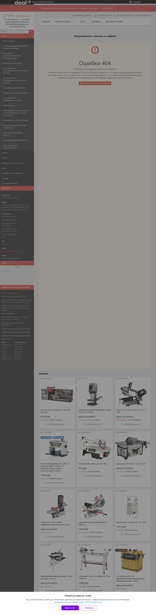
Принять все (70, 608)
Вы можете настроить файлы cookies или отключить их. (77, 602)
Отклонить (89, 608)
